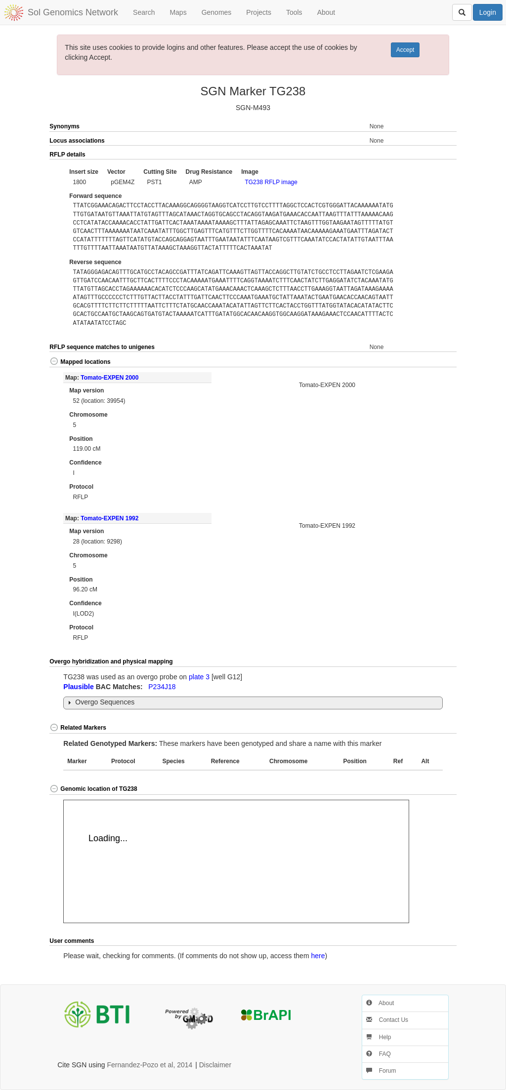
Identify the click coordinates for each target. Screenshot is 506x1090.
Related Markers (77, 727)
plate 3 (199, 677)
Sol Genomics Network (73, 12)
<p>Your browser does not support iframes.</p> (236, 861)
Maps (177, 12)
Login (487, 12)
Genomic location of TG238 (93, 788)
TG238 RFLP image (271, 182)
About (326, 12)
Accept (405, 49)
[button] (436, 155)
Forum (381, 1070)
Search (144, 12)
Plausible (78, 687)
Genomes (217, 12)
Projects (258, 12)
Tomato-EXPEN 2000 (109, 377)
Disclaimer (215, 1065)
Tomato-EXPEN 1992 (109, 518)
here (318, 956)
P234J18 (161, 687)
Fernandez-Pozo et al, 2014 (150, 1065)
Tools (294, 12)
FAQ (378, 1054)
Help (378, 1037)
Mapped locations (79, 361)
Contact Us (387, 1019)
